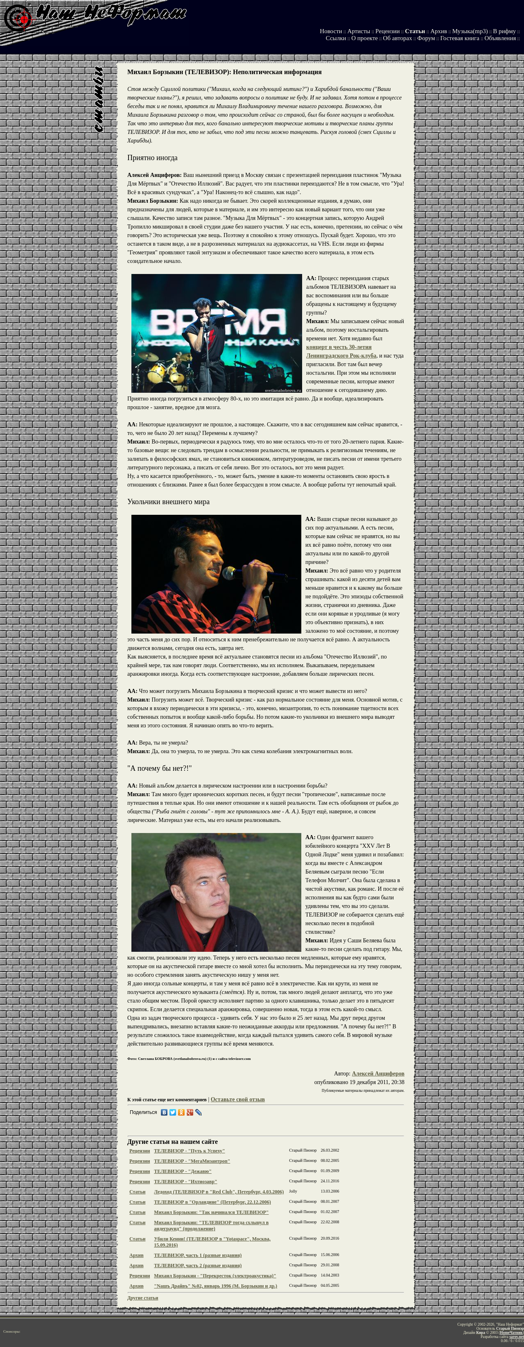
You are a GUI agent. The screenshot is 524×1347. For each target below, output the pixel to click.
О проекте (364, 38)
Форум (426, 38)
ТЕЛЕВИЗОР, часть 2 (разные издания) (198, 1265)
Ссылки (336, 38)
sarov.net (516, 1337)
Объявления (500, 38)
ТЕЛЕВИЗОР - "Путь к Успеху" (189, 1151)
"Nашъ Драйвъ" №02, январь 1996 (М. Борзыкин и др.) (215, 1286)
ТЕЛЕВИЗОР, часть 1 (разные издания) (198, 1255)
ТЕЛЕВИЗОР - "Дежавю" (183, 1171)
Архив (438, 31)
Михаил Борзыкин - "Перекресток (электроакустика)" (215, 1276)
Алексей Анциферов (378, 1074)
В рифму (504, 31)
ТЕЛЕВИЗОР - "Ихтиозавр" (185, 1181)
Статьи (415, 31)
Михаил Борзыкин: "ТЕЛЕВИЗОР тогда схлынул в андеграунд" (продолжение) (211, 1226)
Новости (331, 31)
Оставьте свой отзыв (238, 1099)
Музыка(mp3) (470, 31)
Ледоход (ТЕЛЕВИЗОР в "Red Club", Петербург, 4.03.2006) (219, 1192)
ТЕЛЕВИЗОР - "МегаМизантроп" (192, 1161)
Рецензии (387, 31)
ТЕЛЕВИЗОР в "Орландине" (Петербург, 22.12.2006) (212, 1202)
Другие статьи (142, 1298)
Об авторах (397, 38)
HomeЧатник (511, 1333)
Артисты (358, 31)
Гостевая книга (459, 38)
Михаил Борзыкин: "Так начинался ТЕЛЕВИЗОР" (211, 1212)
